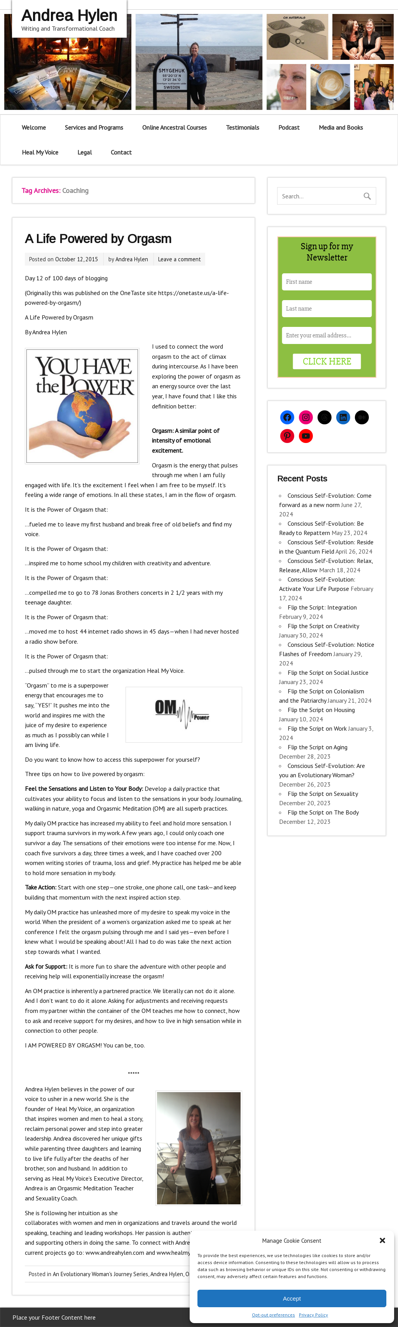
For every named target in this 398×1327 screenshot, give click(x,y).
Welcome (34, 127)
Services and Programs (94, 127)
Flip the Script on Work (317, 728)
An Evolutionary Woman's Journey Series (100, 1274)
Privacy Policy (313, 1315)
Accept (292, 1298)
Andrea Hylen (131, 259)
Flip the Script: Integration (322, 607)
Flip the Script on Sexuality (323, 793)
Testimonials (242, 127)
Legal (84, 152)
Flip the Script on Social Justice (328, 672)
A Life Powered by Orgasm (98, 239)
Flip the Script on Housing (321, 710)
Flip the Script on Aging (317, 747)
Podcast (289, 127)
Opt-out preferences (273, 1315)
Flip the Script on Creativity (323, 626)
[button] (382, 1240)
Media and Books (341, 127)
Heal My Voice (40, 152)
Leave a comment (179, 259)
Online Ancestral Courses (174, 127)
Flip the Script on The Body (323, 812)
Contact (121, 152)
